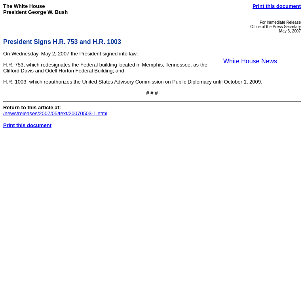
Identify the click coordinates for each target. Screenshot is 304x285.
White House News (250, 61)
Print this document (277, 6)
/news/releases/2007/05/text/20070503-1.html (55, 113)
